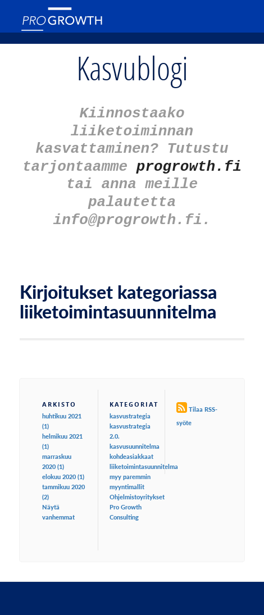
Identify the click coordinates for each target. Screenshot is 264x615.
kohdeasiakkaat (131, 444)
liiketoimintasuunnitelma (144, 454)
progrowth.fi (189, 160)
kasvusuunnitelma (135, 434)
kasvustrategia (130, 404)
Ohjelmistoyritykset (137, 485)
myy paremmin (130, 464)
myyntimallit (127, 475)
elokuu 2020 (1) (63, 464)
